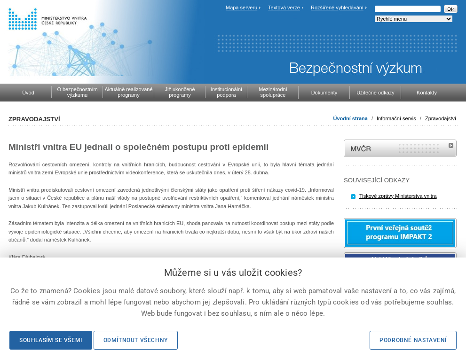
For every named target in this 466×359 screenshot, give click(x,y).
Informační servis (396, 118)
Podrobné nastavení (413, 340)
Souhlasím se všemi (50, 340)
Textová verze (284, 7)
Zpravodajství (440, 118)
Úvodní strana (350, 118)
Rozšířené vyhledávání (337, 7)
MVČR (400, 148)
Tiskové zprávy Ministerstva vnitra (398, 196)
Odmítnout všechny (135, 340)
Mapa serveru (241, 7)
